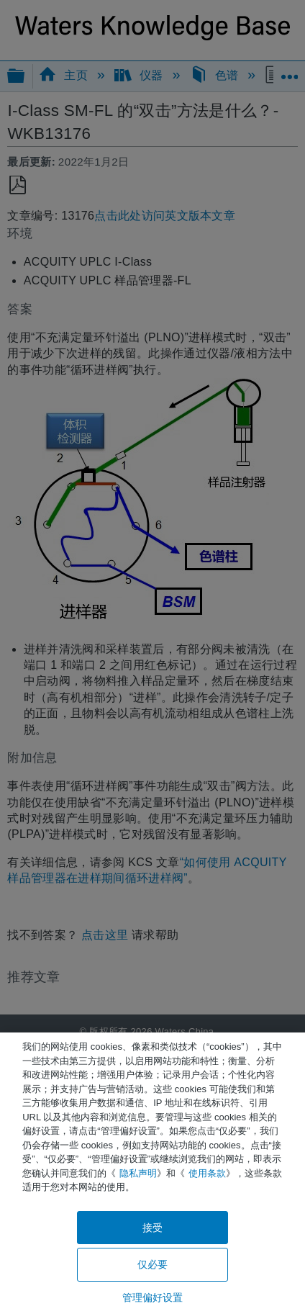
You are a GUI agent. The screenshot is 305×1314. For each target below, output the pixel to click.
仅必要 (152, 1264)
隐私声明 (138, 1173)
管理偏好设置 (152, 1297)
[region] (152, 1173)
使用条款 (207, 1173)
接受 (152, 1227)
